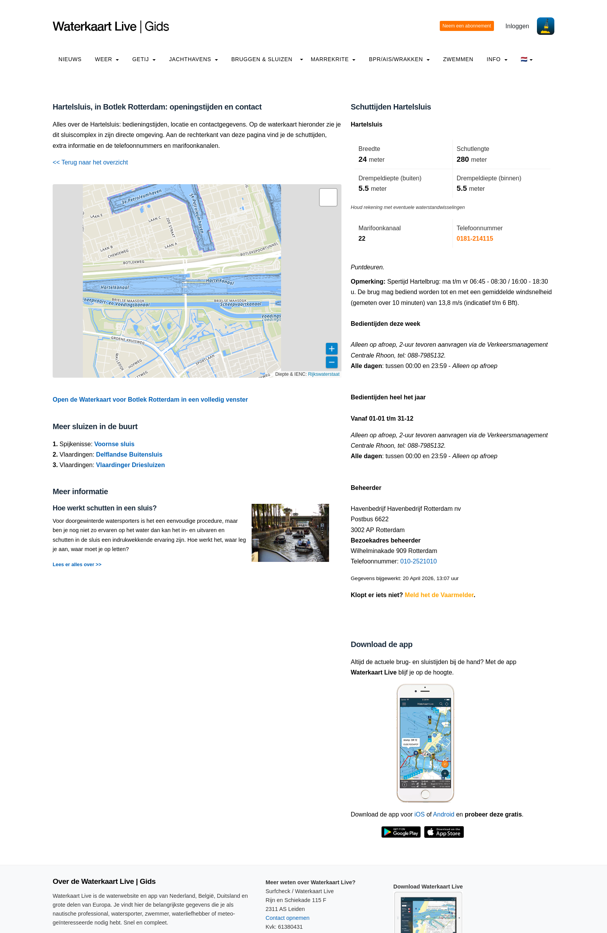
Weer (107, 59)
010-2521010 (418, 561)
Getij (144, 59)
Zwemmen (458, 59)
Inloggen (517, 26)
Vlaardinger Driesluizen (130, 465)
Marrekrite (333, 59)
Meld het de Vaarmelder (439, 595)
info (497, 59)
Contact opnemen (288, 918)
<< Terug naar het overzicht (90, 162)
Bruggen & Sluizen (261, 59)
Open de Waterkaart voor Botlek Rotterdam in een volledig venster (150, 399)
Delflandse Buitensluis (129, 454)
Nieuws (70, 59)
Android (443, 814)
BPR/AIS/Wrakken (399, 59)
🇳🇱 (527, 59)
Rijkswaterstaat (324, 374)
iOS (420, 814)
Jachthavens (193, 59)
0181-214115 (475, 238)
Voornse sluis (114, 444)
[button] (328, 197)
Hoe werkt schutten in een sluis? (105, 508)
